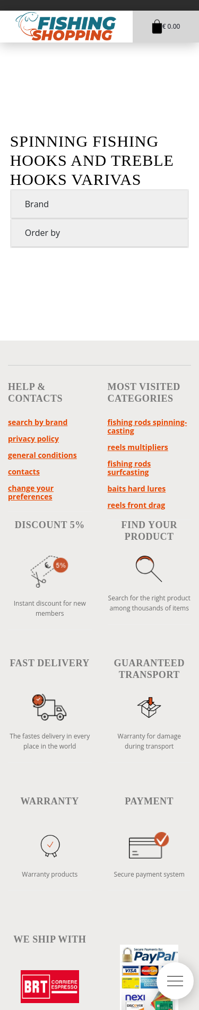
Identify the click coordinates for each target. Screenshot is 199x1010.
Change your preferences (31, 492)
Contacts (24, 471)
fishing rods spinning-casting (147, 426)
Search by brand (37, 422)
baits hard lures (137, 488)
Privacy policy (33, 439)
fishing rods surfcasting (129, 468)
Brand (37, 204)
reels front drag (137, 505)
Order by (42, 233)
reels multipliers (138, 447)
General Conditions (42, 455)
